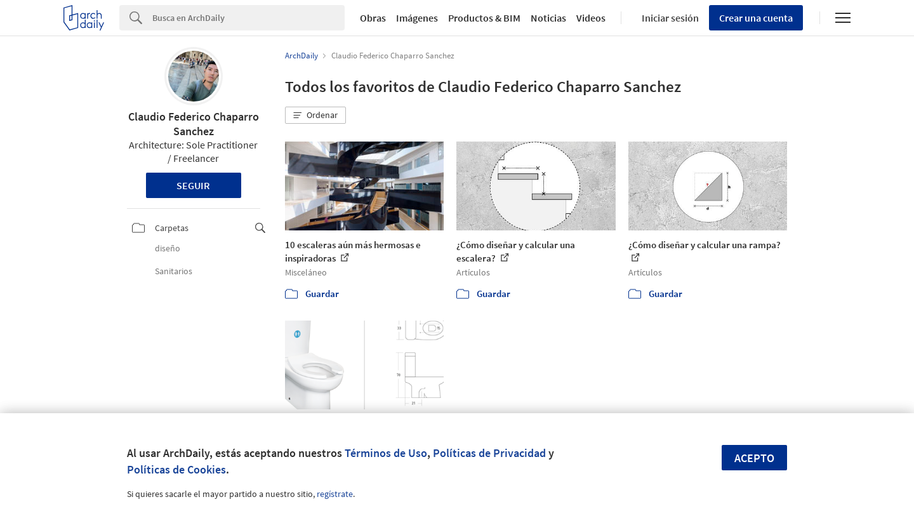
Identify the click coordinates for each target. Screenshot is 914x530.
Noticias (548, 18)
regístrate (335, 494)
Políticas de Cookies (176, 469)
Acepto (754, 458)
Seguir (193, 185)
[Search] (248, 17)
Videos (591, 18)
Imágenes (417, 18)
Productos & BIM (484, 18)
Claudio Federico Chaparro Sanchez (193, 123)
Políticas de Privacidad (489, 453)
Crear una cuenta (756, 17)
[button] (315, 115)
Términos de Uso (386, 453)
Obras (373, 18)
